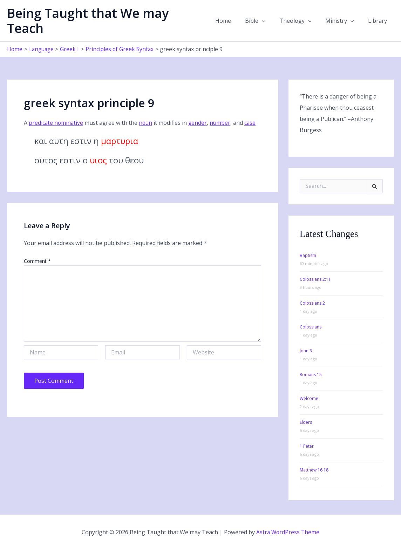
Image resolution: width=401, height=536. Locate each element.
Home (236, 14)
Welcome (309, 385)
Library (378, 14)
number (222, 109)
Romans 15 (311, 361)
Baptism (308, 242)
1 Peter (307, 432)
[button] (271, 14)
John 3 (306, 337)
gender (199, 109)
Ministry (343, 14)
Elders (306, 409)
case (252, 109)
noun (147, 109)
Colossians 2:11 (315, 266)
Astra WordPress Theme (288, 518)
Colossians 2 (312, 289)
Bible (265, 14)
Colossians (310, 313)
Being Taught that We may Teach (107, 13)
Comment (37, 247)
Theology (302, 14)
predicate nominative (56, 109)
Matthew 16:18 (314, 456)
